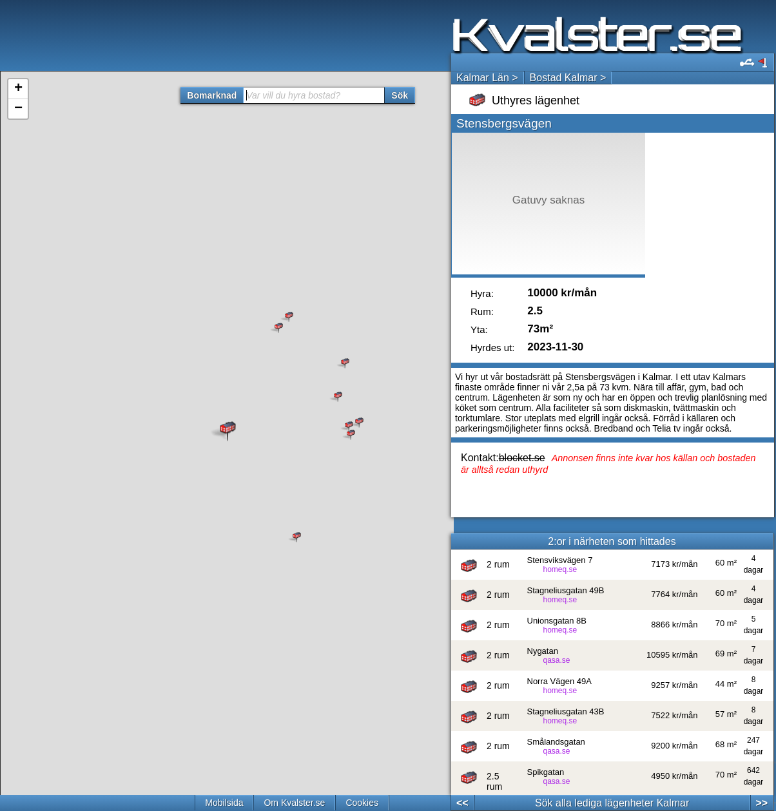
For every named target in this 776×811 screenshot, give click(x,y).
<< (462, 802)
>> (761, 802)
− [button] (18, 109)
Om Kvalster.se (294, 802)
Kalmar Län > (487, 77)
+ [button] (18, 89)
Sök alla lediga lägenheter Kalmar (612, 802)
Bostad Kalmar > (568, 77)
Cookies (361, 802)
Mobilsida (224, 802)
